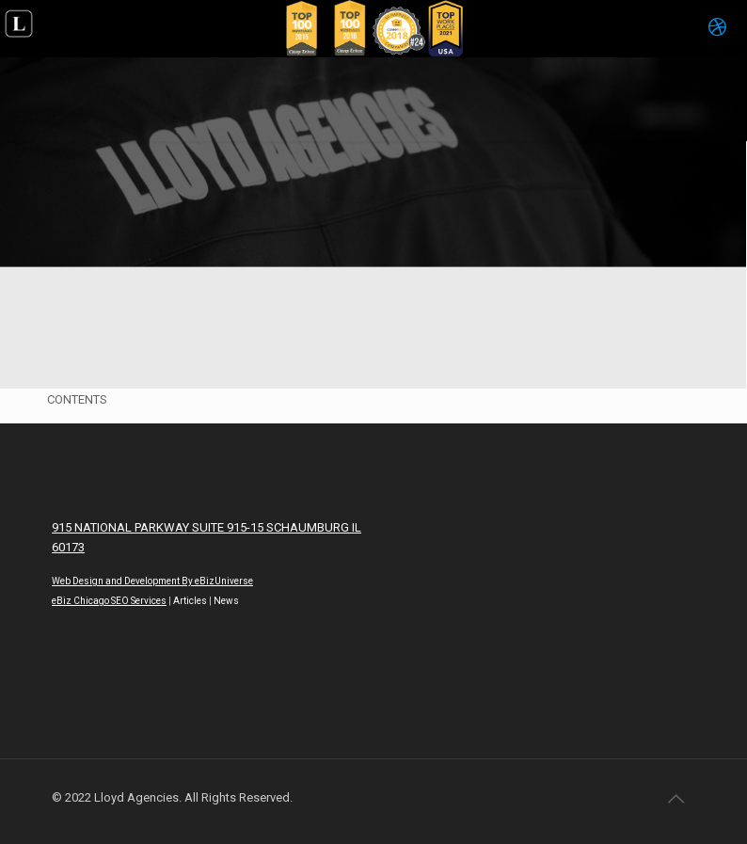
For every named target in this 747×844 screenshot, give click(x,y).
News (226, 601)
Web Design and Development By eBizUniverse (152, 581)
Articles (190, 601)
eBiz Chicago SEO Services (109, 601)
